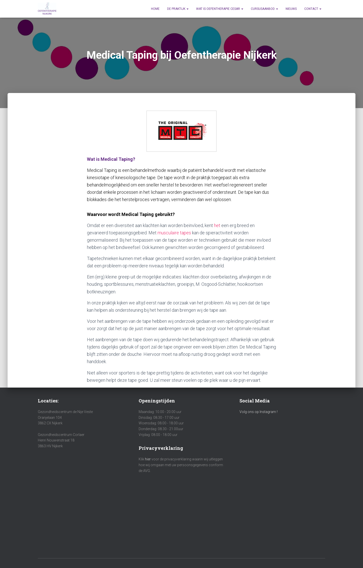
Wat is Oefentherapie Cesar (219, 9)
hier (148, 459)
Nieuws (291, 9)
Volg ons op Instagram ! (258, 412)
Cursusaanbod (264, 9)
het (217, 225)
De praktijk (178, 9)
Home (155, 9)
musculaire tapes (174, 232)
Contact (312, 9)
